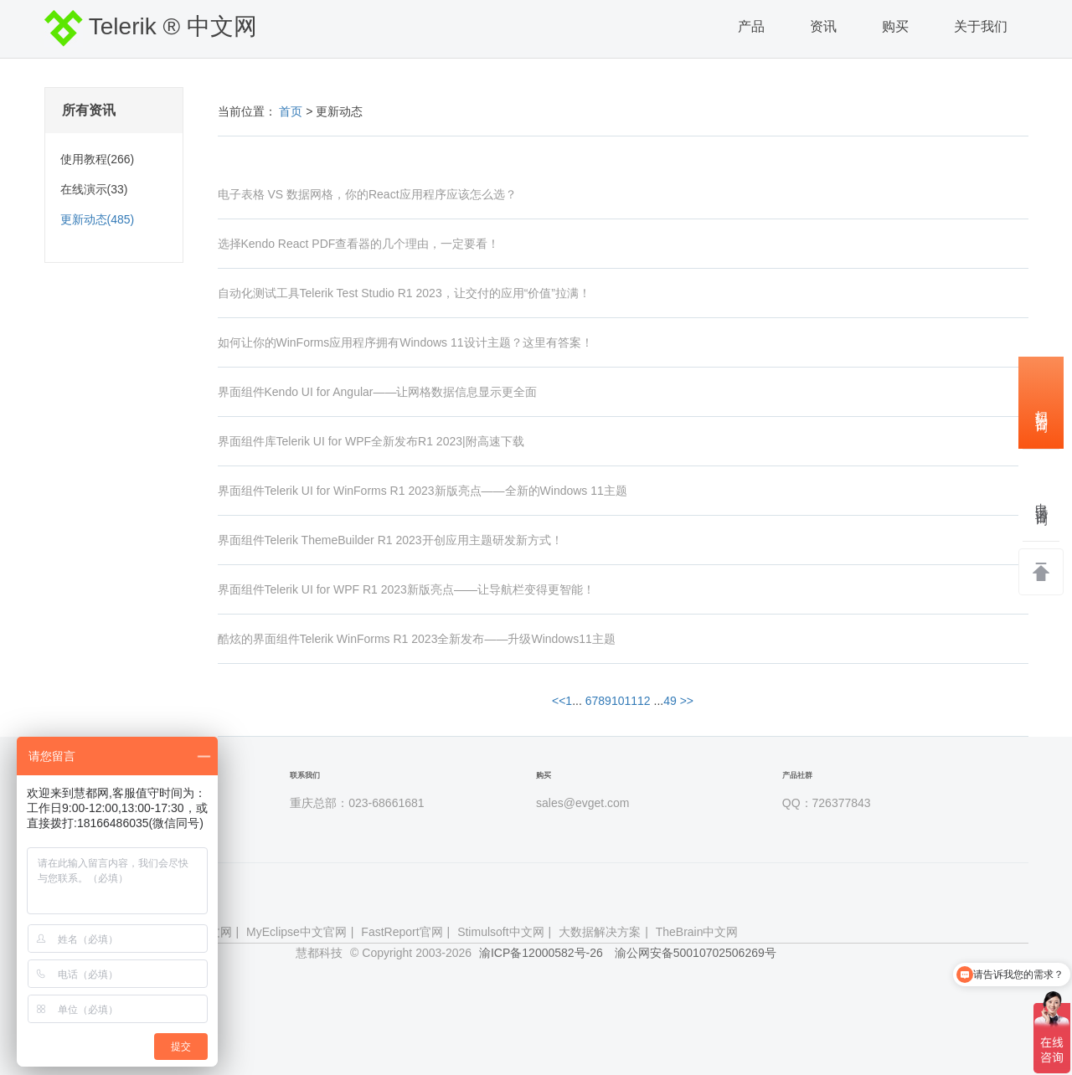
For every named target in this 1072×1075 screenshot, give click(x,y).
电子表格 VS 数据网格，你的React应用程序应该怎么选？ (367, 194)
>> (686, 700)
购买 (895, 26)
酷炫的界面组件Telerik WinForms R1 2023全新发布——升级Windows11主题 (417, 639)
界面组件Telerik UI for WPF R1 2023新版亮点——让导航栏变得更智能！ (406, 589)
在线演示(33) (94, 189)
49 (670, 700)
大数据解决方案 (600, 932)
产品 (751, 26)
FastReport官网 (401, 932)
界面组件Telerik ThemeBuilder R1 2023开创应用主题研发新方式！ (390, 540)
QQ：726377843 (826, 803)
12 (644, 700)
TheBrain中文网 (697, 932)
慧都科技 (319, 952)
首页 (291, 111)
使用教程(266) (97, 159)
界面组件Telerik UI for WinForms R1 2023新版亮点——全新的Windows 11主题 (422, 490)
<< (558, 700)
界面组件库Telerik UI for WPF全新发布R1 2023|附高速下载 (371, 441)
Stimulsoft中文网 (500, 932)
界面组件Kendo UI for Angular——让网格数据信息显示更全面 (378, 392)
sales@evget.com (582, 803)
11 (630, 700)
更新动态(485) (97, 219)
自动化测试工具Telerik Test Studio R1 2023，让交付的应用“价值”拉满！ (404, 293)
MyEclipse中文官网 (296, 932)
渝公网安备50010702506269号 (695, 952)
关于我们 (981, 26)
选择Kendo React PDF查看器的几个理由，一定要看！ (359, 243)
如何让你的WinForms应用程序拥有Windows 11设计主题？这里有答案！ (405, 342)
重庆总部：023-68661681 (357, 803)
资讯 (823, 26)
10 (618, 700)
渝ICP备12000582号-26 (541, 952)
